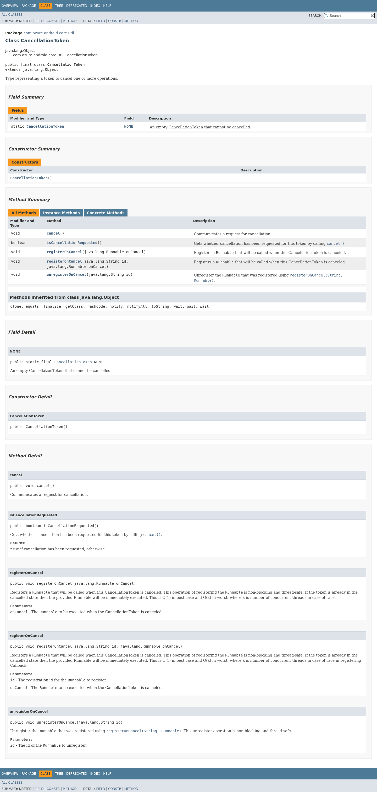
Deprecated (76, 6)
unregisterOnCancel (66, 274)
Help (107, 6)
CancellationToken (45, 126)
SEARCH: (316, 16)
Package (28, 6)
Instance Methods (61, 213)
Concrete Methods (106, 213)
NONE (128, 126)
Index (95, 6)
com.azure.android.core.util (49, 33)
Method (70, 21)
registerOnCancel (64, 252)
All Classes (12, 15)
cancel (53, 233)
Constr (53, 21)
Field (39, 21)
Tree (59, 6)
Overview (10, 6)
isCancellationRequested (72, 243)
